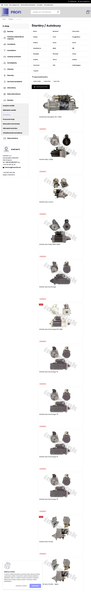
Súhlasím (35, 586)
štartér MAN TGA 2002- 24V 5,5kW (39, 373)
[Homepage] (2, 5)
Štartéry (11, 19)
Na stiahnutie (48, 5)
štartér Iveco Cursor (79, 117)
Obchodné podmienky (28, 5)
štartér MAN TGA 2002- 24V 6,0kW (39, 417)
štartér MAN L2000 (40, 329)
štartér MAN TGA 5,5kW (59, 417)
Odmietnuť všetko (21, 586)
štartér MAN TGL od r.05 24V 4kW (79, 417)
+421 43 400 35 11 (11, 162)
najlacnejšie (37, 81)
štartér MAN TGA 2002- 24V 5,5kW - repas (78, 373)
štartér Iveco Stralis (60, 244)
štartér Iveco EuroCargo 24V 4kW (79, 160)
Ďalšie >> (64, 520)
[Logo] (13, 12)
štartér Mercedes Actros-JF (78, 501)
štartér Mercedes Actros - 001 (40, 501)
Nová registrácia (85, 1)
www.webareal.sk (53, 590)
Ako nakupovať (14, 5)
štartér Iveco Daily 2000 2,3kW (40, 160)
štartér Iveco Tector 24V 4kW (40, 288)
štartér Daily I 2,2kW (60, 117)
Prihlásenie (73, 1)
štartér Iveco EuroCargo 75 (38, 203)
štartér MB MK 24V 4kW (78, 459)
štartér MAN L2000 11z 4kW (60, 330)
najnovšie (56, 81)
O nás (6, 5)
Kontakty (40, 5)
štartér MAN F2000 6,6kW (78, 288)
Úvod (4, 19)
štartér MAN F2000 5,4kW (59, 288)
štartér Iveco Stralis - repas (79, 245)
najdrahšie (47, 81)
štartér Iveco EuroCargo (57, 160)
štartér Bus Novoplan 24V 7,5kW (41, 118)
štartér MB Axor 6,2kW (60, 458)
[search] (58, 12)
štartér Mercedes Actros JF (59, 501)
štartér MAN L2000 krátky (78, 330)
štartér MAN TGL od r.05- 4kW (40, 459)
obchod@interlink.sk (13, 167)
